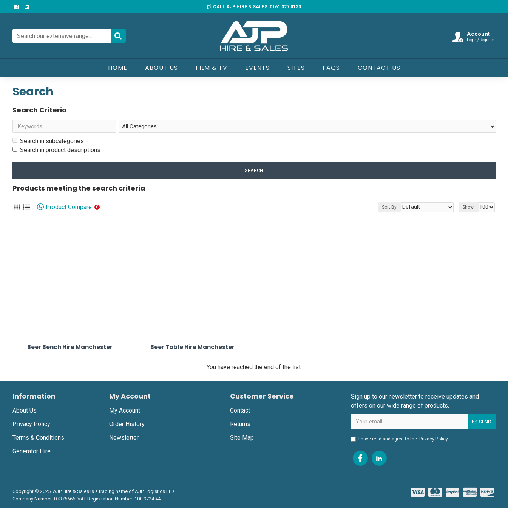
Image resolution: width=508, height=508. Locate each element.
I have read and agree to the (400, 439)
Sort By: (398, 208)
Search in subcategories (48, 142)
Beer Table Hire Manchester (192, 349)
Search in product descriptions (56, 151)
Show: (469, 208)
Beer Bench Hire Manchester (70, 349)
